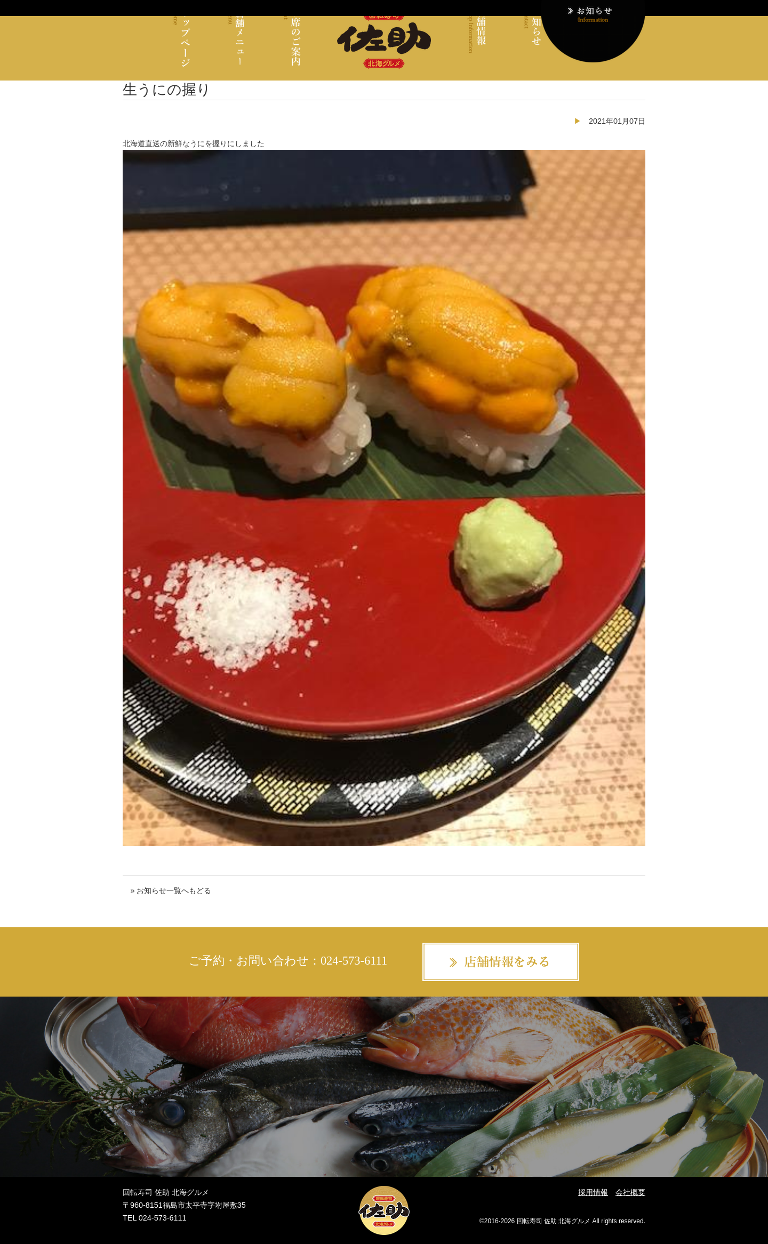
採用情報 (593, 1192)
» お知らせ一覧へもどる (170, 890)
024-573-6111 (354, 960)
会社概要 (630, 1192)
